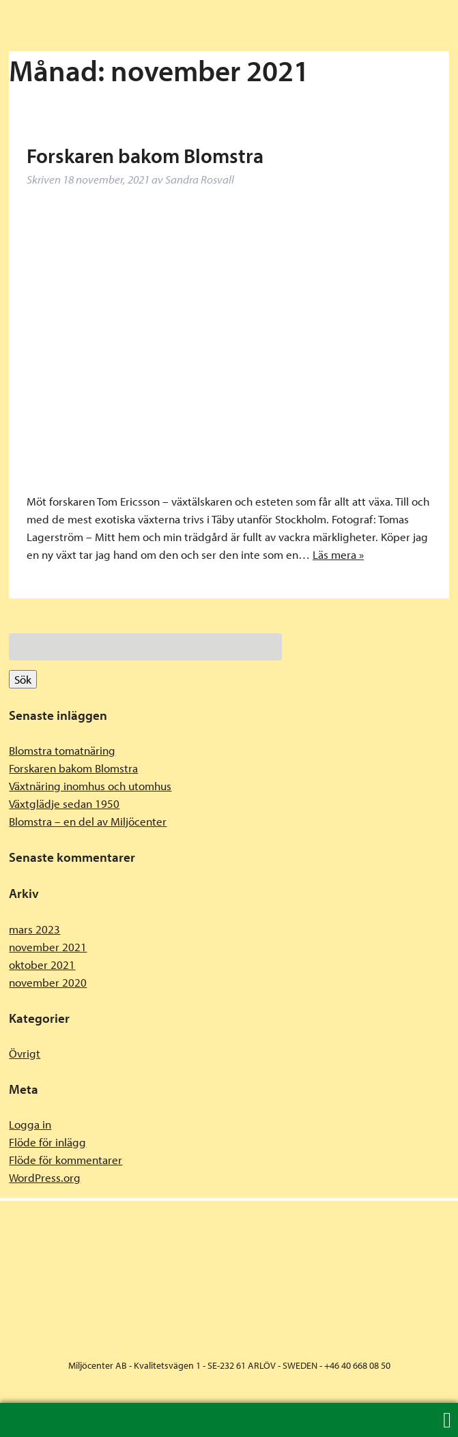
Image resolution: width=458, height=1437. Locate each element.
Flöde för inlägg (47, 1142)
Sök (22, 679)
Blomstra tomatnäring (62, 750)
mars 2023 (34, 929)
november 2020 (48, 982)
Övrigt (24, 1053)
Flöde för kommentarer (65, 1159)
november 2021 (48, 947)
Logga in (30, 1124)
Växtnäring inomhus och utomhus (90, 786)
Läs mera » (338, 554)
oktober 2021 (42, 964)
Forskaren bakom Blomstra (145, 156)
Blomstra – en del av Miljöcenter (88, 821)
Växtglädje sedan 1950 (64, 803)
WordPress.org (45, 1177)
